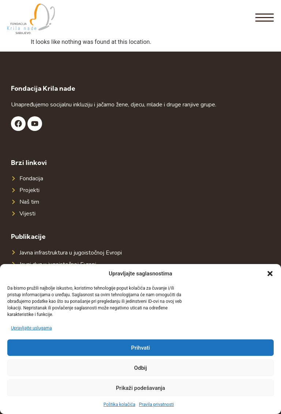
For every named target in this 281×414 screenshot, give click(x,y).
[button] (270, 273)
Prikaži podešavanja (140, 388)
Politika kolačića (119, 404)
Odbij (140, 368)
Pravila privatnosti (156, 404)
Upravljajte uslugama (31, 328)
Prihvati (140, 348)
